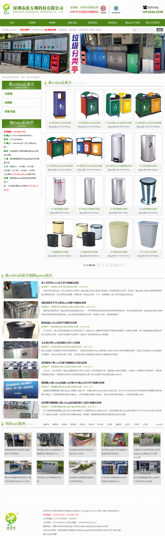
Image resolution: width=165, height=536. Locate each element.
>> (122, 265)
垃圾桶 (32, 22)
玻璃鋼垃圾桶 (71, 500)
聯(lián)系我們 (153, 22)
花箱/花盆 (72, 22)
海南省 (64, 424)
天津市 (136, 424)
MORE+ (159, 424)
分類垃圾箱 (83, 30)
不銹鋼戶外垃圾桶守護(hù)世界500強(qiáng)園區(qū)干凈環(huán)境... (147, 454)
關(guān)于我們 (132, 22)
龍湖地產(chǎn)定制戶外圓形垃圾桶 (59, 323)
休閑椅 (52, 22)
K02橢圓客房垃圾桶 (59, 252)
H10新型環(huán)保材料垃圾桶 (119, 123)
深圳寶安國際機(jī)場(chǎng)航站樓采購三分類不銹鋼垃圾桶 (71, 403)
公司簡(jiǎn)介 (105, 500)
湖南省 (73, 424)
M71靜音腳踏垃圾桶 (148, 166)
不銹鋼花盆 (62, 30)
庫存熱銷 (73, 30)
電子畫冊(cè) (151, 500)
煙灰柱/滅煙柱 (95, 30)
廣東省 (46, 424)
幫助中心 (117, 500)
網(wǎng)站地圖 (50, 534)
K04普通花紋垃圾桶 (118, 252)
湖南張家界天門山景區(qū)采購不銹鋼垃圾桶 (63, 303)
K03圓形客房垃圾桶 (89, 252)
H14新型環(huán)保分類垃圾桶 (89, 166)
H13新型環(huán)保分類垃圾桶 (60, 166)
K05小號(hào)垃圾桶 (148, 252)
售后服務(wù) (128, 500)
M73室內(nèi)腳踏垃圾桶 (89, 209)
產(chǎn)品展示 (33, 77)
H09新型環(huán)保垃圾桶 (89, 123)
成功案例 (92, 22)
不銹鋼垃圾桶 (37, 30)
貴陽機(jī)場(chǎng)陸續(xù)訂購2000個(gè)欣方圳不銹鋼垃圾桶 (72, 383)
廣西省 (55, 424)
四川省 (100, 424)
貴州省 (91, 424)
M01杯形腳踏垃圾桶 (148, 209)
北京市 (127, 424)
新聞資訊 (112, 22)
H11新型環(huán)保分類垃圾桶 (148, 123)
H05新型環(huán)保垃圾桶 (60, 123)
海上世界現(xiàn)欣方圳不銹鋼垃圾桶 (59, 283)
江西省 (109, 424)
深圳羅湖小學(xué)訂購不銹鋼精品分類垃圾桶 (64, 363)
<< (98, 265)
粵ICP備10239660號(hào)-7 (109, 511)
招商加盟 (140, 500)
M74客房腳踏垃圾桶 (118, 209)
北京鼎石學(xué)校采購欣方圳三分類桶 (60, 343)
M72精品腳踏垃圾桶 (59, 209)
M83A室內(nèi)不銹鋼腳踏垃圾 (119, 166)
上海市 (145, 424)
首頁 (12, 22)
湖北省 (82, 424)
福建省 (118, 424)
